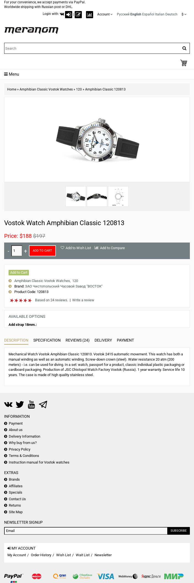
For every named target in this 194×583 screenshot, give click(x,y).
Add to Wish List (78, 248)
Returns (15, 505)
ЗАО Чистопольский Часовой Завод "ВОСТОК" (64, 286)
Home (11, 89)
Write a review (83, 300)
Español (148, 14)
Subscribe (179, 531)
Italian (160, 14)
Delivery (103, 340)
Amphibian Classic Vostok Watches (46, 89)
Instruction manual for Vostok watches (39, 462)
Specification (47, 340)
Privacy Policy (19, 449)
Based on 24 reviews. (51, 300)
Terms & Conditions (24, 456)
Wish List (63, 555)
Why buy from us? (23, 443)
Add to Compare (112, 248)
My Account (16, 555)
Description (16, 340)
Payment (125, 340)
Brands (14, 479)
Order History (41, 555)
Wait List (83, 555)
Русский (123, 14)
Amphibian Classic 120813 (105, 89)
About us (16, 430)
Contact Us (17, 499)
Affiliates (16, 486)
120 (79, 89)
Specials (15, 492)
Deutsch (171, 14)
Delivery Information (24, 436)
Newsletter (103, 555)
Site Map (16, 512)
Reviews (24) (78, 340)
